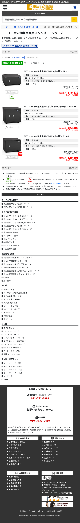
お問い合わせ (56, 183)
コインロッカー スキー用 (13, 337)
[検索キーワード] (37, 19)
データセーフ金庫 (10, 235)
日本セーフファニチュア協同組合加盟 (57, 492)
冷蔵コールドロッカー (12, 354)
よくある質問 (48, 460)
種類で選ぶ (13, 448)
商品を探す (40, 13)
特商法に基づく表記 (54, 511)
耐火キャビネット (10, 239)
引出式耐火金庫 (9, 248)
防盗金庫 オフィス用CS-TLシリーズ (17, 207)
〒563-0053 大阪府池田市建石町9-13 (56, 487)
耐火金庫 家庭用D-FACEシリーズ (16, 267)
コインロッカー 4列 (11, 334)
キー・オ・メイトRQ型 (12, 369)
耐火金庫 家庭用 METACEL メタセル (17, 257)
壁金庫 (6, 277)
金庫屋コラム (14, 460)
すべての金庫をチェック (35, 63)
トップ (5, 26)
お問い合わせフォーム (40, 409)
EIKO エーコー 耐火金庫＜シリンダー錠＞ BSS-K (46, 136)
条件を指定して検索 (17, 442)
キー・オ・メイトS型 (12, 363)
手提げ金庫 (8, 315)
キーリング (8, 376)
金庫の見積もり (15, 476)
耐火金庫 (35, 75)
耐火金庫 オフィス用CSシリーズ (16, 225)
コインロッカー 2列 (11, 328)
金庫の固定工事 (15, 483)
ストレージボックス (11, 350)
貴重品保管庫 (8, 289)
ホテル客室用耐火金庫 (12, 296)
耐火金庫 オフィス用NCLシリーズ (17, 216)
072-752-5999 (40, 398)
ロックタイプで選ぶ (17, 454)
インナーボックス (10, 306)
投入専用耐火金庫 (10, 232)
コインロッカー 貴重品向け (14, 341)
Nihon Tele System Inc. (40, 515)
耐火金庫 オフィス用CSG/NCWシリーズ (19, 222)
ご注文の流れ (48, 442)
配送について (48, 457)
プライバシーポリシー (36, 511)
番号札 (6, 379)
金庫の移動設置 (15, 486)
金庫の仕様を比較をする (12, 63)
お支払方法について (51, 454)
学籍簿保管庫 (8, 242)
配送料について (49, 445)
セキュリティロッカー (12, 347)
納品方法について (50, 448)
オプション (8, 319)
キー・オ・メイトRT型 (12, 373)
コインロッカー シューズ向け (15, 344)
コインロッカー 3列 (11, 331)
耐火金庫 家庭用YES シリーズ (15, 261)
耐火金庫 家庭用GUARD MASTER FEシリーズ (21, 270)
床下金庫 (7, 280)
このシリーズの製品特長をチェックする (18, 45)
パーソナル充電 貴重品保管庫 (15, 292)
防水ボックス (8, 312)
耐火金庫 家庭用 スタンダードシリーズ (19, 274)
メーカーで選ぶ (17, 26)
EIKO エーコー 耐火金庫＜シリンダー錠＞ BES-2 (46, 71)
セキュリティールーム (12, 245)
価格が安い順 (19, 57)
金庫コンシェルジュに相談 (19, 457)
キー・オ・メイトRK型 (12, 366)
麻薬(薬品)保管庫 (10, 302)
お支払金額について (51, 451)
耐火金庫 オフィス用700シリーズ (17, 229)
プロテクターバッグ (11, 309)
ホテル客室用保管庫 (11, 299)
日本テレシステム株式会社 (57, 482)
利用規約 (23, 511)
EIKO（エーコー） (33, 26)
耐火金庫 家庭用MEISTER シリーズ (17, 264)
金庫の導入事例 (15, 464)
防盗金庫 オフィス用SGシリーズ (16, 203)
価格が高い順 (33, 57)
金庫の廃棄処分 (15, 489)
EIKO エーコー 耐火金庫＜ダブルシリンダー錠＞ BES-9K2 (50, 106)
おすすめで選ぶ (15, 445)
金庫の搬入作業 (15, 480)
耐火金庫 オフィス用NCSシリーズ (17, 219)
